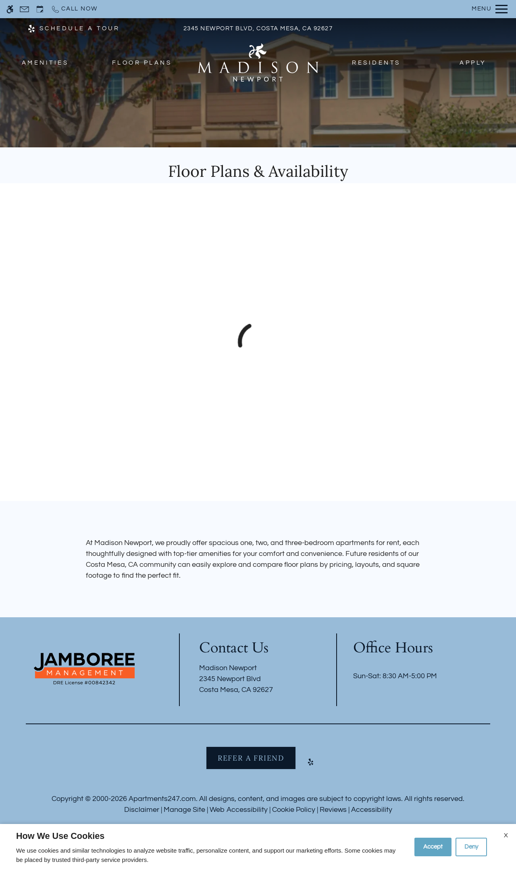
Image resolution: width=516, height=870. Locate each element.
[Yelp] (311, 765)
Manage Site (184, 809)
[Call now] (74, 9)
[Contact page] (24, 9)
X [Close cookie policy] (506, 835)
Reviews (333, 809)
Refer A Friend (251, 758)
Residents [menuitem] (376, 63)
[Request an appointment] (40, 9)
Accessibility (371, 809)
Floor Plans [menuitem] (142, 63)
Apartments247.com (162, 799)
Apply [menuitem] (473, 63)
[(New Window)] (31, 28)
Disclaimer (141, 809)
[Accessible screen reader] (10, 9)
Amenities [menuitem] (45, 63)
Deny (471, 847)
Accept (433, 847)
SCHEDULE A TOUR (80, 28)
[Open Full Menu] (489, 9)
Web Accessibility (239, 809)
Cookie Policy (293, 809)
